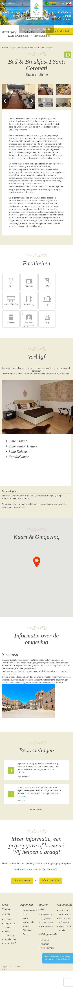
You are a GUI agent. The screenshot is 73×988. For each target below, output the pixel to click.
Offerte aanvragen (50, 880)
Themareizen (47, 922)
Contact (67, 15)
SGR (25, 914)
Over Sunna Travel (6, 909)
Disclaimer (27, 930)
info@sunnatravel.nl (30, 869)
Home (5, 47)
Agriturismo (8, 11)
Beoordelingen (42, 35)
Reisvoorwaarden (31, 910)
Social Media (10, 939)
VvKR (25, 918)
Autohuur (45, 939)
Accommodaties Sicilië (36, 29)
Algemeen (26, 904)
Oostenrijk (16, 15)
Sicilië (19, 47)
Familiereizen (47, 926)
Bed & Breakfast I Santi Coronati (38, 47)
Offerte (67, 19)
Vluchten (45, 943)
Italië (29, 11)
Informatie (62, 11)
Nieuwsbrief (10, 943)
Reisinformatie (46, 934)
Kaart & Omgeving (18, 35)
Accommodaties (64, 904)
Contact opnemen (22, 880)
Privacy (26, 934)
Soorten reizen (43, 907)
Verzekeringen (47, 947)
